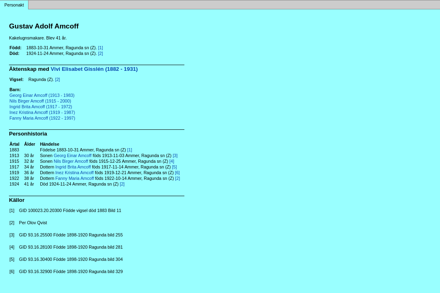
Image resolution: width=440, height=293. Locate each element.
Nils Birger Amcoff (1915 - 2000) (40, 100)
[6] (177, 172)
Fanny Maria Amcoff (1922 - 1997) (42, 118)
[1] (100, 47)
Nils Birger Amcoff (71, 161)
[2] (100, 53)
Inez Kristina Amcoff (74, 172)
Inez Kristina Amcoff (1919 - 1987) (42, 112)
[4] (171, 161)
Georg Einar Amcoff (73, 155)
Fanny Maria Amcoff (74, 178)
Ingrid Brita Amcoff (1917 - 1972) (40, 106)
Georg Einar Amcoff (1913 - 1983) (41, 95)
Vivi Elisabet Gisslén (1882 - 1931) (94, 69)
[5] (174, 166)
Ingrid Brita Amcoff (73, 166)
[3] (175, 155)
